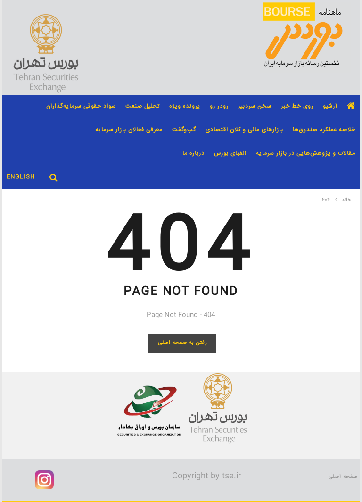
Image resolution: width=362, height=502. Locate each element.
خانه (346, 200)
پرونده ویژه (184, 106)
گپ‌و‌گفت (184, 130)
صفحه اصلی (343, 477)
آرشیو (330, 106)
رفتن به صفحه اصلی (182, 343)
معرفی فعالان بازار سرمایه (129, 130)
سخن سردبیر (255, 106)
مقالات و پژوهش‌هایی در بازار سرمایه (305, 153)
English (21, 177)
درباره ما (193, 153)
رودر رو (219, 106)
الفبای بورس (230, 153)
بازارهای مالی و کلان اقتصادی (244, 130)
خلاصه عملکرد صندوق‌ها (324, 130)
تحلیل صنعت (142, 106)
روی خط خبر (297, 106)
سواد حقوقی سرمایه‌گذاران (81, 106)
